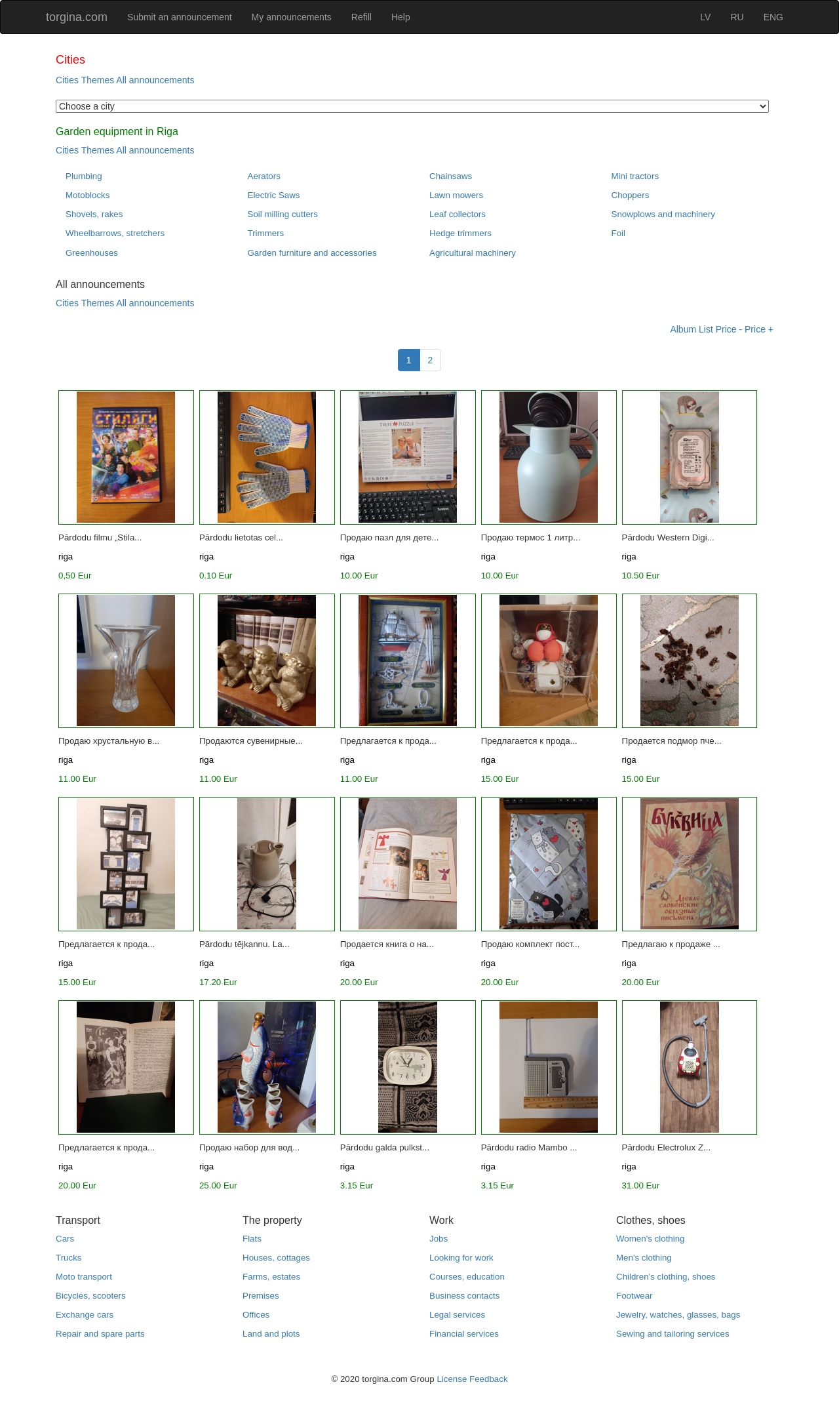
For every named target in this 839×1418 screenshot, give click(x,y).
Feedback (488, 1379)
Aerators (264, 176)
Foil (618, 233)
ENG (773, 17)
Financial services (464, 1334)
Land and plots (271, 1334)
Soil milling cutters (283, 214)
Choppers (631, 195)
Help (400, 17)
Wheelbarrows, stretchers (115, 233)
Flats (252, 1239)
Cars (65, 1239)
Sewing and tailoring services (673, 1334)
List (706, 329)
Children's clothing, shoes (665, 1277)
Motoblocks (87, 195)
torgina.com (76, 17)
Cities (67, 80)
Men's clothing (644, 1258)
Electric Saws (274, 195)
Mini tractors (635, 176)
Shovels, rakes (94, 214)
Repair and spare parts (100, 1334)
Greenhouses (92, 253)
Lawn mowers (456, 195)
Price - (729, 329)
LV (705, 17)
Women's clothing (650, 1239)
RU (736, 17)
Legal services (457, 1315)
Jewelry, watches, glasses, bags (678, 1315)
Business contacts (464, 1296)
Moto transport (84, 1277)
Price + (759, 329)
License (452, 1379)
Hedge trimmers (460, 233)
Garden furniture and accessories (312, 253)
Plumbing (84, 176)
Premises (261, 1296)
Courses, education (467, 1277)
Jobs (438, 1239)
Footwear (634, 1296)
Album (683, 329)
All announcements (155, 80)
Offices (256, 1315)
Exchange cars (84, 1315)
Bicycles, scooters (91, 1296)
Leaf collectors (457, 214)
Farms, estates (271, 1277)
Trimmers (266, 233)
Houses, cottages (276, 1258)
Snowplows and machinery (664, 214)
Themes (98, 80)
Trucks (69, 1258)
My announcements (292, 17)
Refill (361, 17)
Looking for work (461, 1258)
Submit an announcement (179, 17)
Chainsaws (450, 176)
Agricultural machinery (472, 253)
